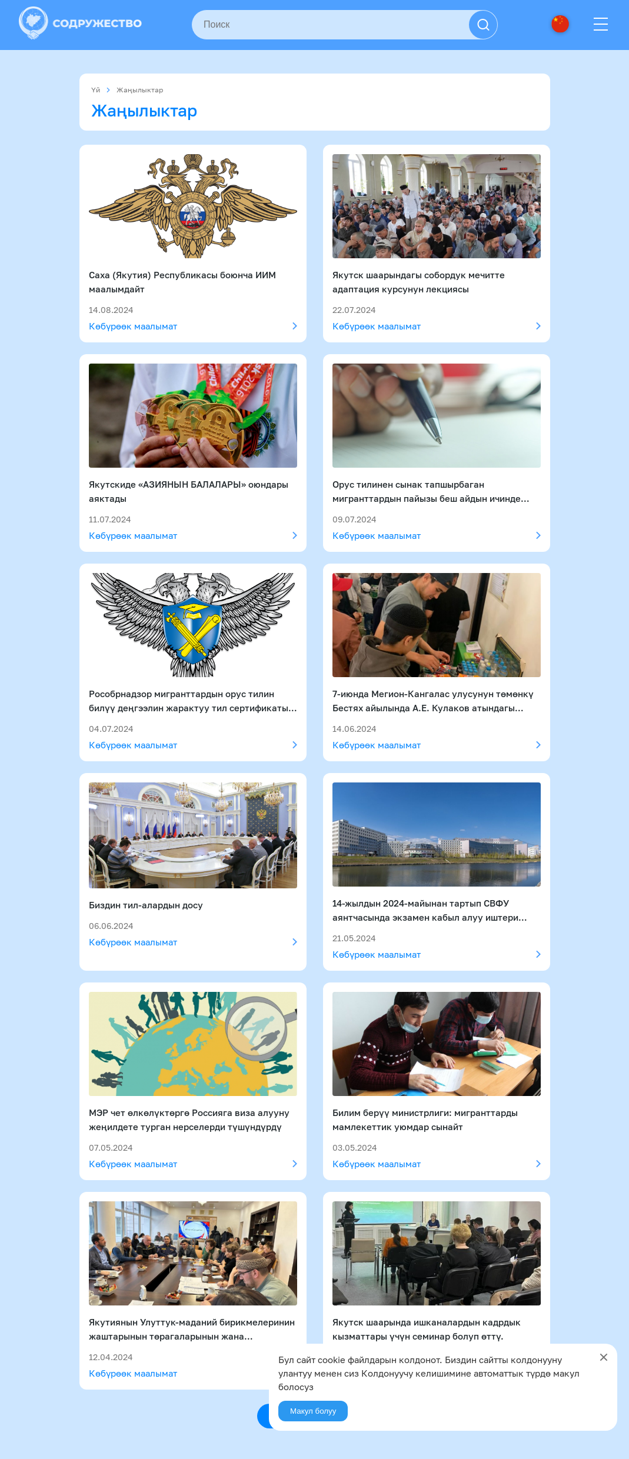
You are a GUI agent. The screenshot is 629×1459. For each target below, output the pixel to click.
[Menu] (600, 24)
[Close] (603, 1357)
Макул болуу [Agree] (313, 1411)
